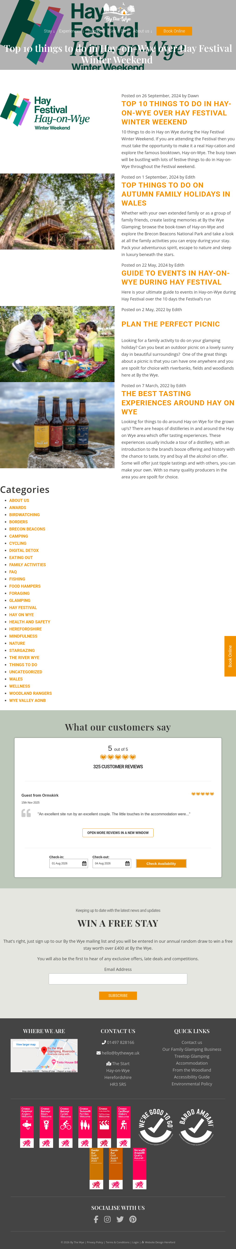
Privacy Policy (95, 1242)
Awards (17, 507)
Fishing (17, 579)
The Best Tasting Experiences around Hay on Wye (178, 402)
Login (135, 1242)
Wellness (19, 686)
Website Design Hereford (158, 1242)
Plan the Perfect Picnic (170, 324)
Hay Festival (23, 607)
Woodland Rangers (30, 693)
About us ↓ (142, 31)
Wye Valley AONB (27, 700)
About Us (19, 500)
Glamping (19, 600)
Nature (17, 643)
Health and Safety (29, 621)
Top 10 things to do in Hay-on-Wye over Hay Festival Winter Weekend (176, 112)
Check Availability (161, 864)
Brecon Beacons (27, 529)
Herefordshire (25, 629)
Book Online (174, 31)
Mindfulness (23, 636)
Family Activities (27, 564)
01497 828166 (120, 1042)
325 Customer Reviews (118, 766)
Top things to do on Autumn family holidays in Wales (175, 194)
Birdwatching (24, 514)
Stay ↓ (49, 31)
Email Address (118, 969)
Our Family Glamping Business (191, 1049)
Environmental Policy (192, 1084)
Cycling (17, 543)
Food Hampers (25, 586)
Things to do (23, 664)
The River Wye (24, 657)
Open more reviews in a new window (118, 833)
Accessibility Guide (192, 1077)
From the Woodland (191, 1070)
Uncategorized (25, 671)
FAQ (13, 571)
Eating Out (21, 557)
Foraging (19, 593)
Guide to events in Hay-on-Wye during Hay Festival (175, 277)
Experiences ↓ (71, 31)
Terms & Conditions (118, 1242)
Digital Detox (24, 550)
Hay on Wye (21, 614)
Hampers (96, 31)
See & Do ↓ (119, 31)
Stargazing (22, 650)
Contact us (192, 1042)
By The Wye (77, 1242)
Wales (16, 679)
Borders (18, 521)
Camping (18, 536)
